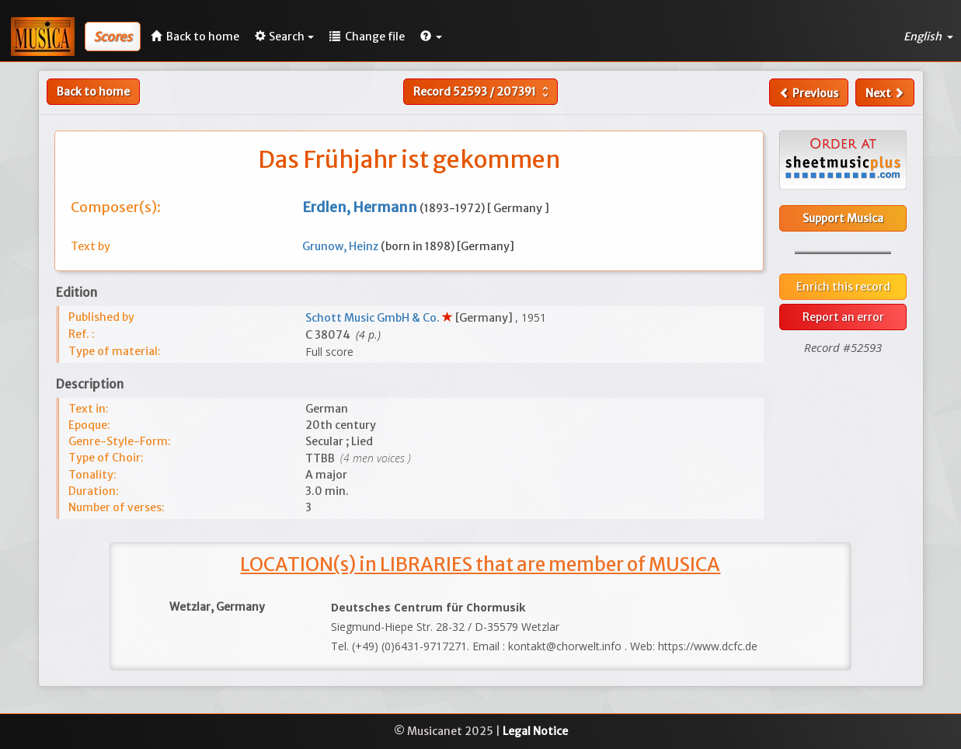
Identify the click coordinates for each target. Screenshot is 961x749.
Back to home (93, 92)
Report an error (843, 317)
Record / (482, 92)
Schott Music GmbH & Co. (373, 318)
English (928, 37)
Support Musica (843, 218)
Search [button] (284, 37)
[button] (431, 36)
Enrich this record (843, 287)
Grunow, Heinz (341, 246)
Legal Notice (535, 731)
